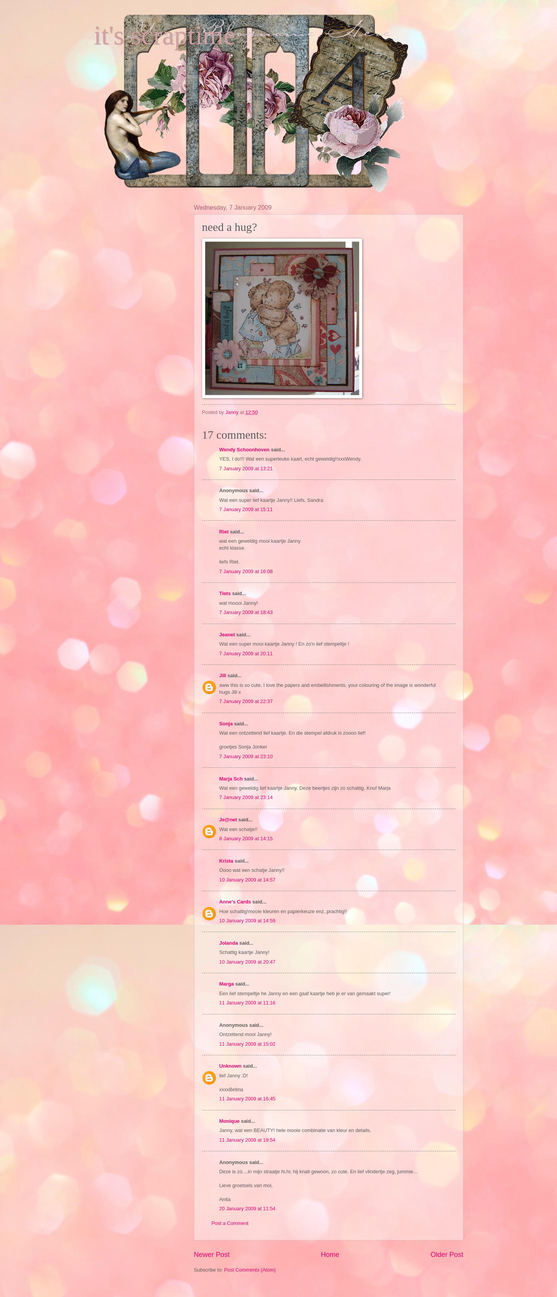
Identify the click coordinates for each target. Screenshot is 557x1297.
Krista (226, 861)
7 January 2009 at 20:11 (246, 653)
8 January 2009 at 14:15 (246, 838)
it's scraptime (165, 35)
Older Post (446, 1254)
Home (330, 1254)
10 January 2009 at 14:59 (247, 921)
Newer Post (212, 1254)
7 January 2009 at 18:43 (246, 612)
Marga (226, 984)
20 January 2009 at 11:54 (247, 1208)
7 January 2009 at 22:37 (246, 701)
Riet (224, 532)
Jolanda (228, 943)
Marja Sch (231, 779)
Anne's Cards (235, 902)
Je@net (228, 820)
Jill (222, 675)
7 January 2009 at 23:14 (246, 797)
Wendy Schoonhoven (244, 450)
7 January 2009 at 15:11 (246, 509)
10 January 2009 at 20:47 (247, 962)
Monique (229, 1121)
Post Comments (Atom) (250, 1270)
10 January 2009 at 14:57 (247, 880)
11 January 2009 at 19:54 (247, 1140)
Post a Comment (230, 1223)
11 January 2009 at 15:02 (247, 1044)
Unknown (230, 1066)
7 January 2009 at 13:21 (246, 468)
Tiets (225, 593)
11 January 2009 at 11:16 (247, 1003)
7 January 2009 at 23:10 (246, 756)
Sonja (226, 724)
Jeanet (227, 635)
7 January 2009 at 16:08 (246, 571)
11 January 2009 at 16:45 (247, 1099)
